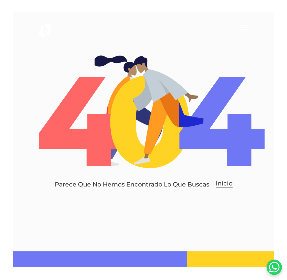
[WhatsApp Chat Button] (274, 267)
